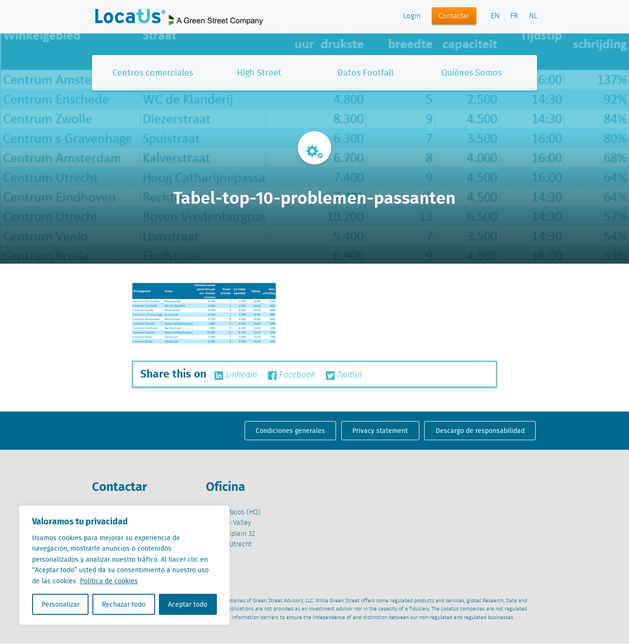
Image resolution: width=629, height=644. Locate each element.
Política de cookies (109, 581)
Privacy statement (380, 430)
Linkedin (235, 375)
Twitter (344, 375)
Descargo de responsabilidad (480, 430)
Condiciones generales (290, 430)
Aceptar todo (187, 604)
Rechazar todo (124, 604)
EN (495, 16)
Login (412, 16)
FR (514, 16)
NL (533, 16)
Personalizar (60, 604)
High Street (259, 72)
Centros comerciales (152, 72)
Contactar (454, 16)
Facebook (291, 375)
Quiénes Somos (471, 72)
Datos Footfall (365, 72)
